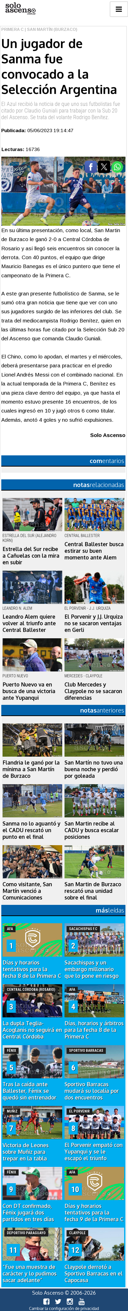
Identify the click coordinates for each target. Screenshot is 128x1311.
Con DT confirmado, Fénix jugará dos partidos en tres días (28, 1212)
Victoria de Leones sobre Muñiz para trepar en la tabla (26, 1152)
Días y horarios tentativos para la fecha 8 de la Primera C (32, 969)
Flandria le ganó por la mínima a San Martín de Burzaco (31, 769)
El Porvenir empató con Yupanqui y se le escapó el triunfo (94, 1152)
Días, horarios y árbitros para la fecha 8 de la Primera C (94, 1030)
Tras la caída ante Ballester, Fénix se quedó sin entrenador (29, 1091)
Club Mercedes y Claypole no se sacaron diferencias (93, 691)
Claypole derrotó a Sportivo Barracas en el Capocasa (94, 1273)
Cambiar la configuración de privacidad (64, 1308)
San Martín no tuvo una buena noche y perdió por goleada (94, 769)
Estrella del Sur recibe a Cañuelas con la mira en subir (31, 556)
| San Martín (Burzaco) (50, 29)
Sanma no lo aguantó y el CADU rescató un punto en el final (31, 830)
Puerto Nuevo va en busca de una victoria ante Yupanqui (29, 691)
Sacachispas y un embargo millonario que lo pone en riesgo (92, 969)
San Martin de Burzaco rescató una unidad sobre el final (93, 891)
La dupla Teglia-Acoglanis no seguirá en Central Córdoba (32, 1030)
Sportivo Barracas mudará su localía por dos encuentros (92, 1091)
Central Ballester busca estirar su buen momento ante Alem (94, 551)
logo (20, 9)
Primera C (12, 29)
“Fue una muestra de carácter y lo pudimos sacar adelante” (30, 1273)
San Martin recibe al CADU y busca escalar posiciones (92, 830)
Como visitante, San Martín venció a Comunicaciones (27, 891)
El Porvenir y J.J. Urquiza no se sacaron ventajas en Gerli (94, 623)
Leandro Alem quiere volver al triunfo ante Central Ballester (29, 623)
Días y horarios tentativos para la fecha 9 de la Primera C (94, 1212)
